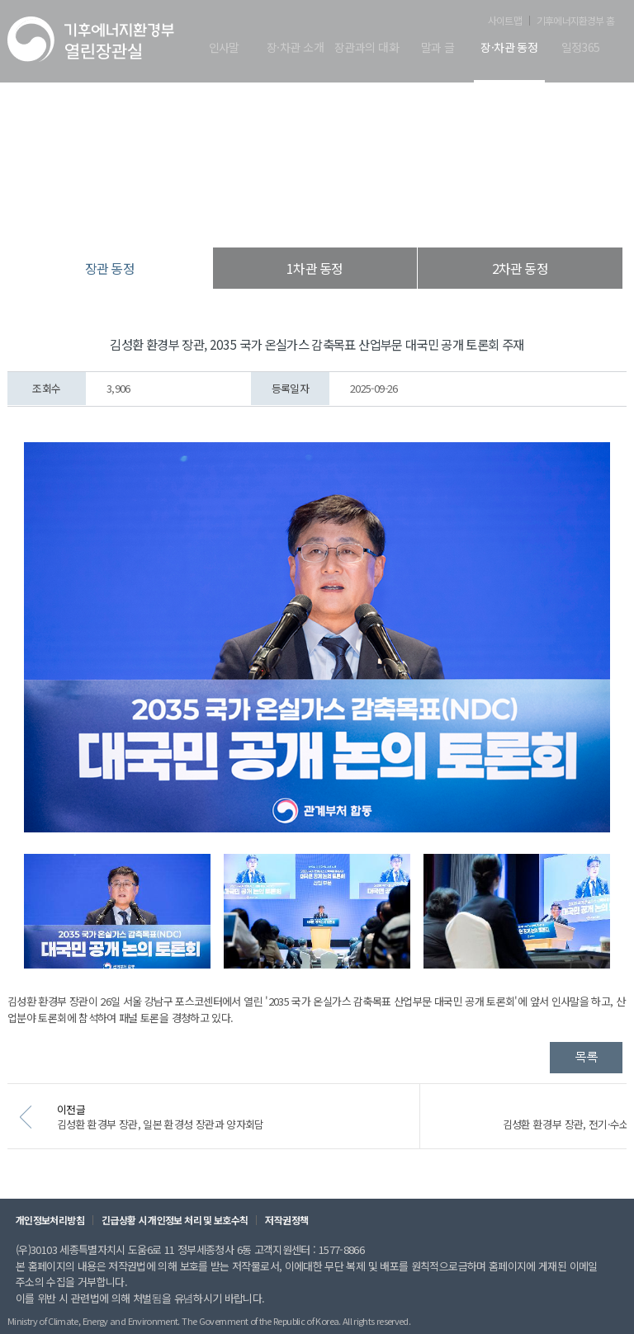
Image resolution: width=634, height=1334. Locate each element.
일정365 (580, 48)
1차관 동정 (314, 268)
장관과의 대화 (366, 48)
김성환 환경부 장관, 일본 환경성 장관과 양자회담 (183, 1132)
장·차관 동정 (508, 48)
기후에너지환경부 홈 (575, 21)
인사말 (224, 48)
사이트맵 (505, 21)
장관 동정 (401, 214)
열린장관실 (219, 214)
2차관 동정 (520, 268)
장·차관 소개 (295, 48)
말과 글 (438, 48)
